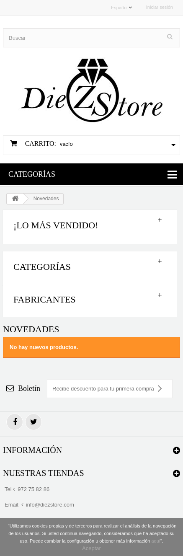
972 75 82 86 (33, 489)
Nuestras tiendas (43, 473)
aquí (155, 540)
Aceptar (91, 548)
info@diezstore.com (50, 505)
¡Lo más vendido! (55, 225)
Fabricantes (44, 299)
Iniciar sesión (159, 7)
